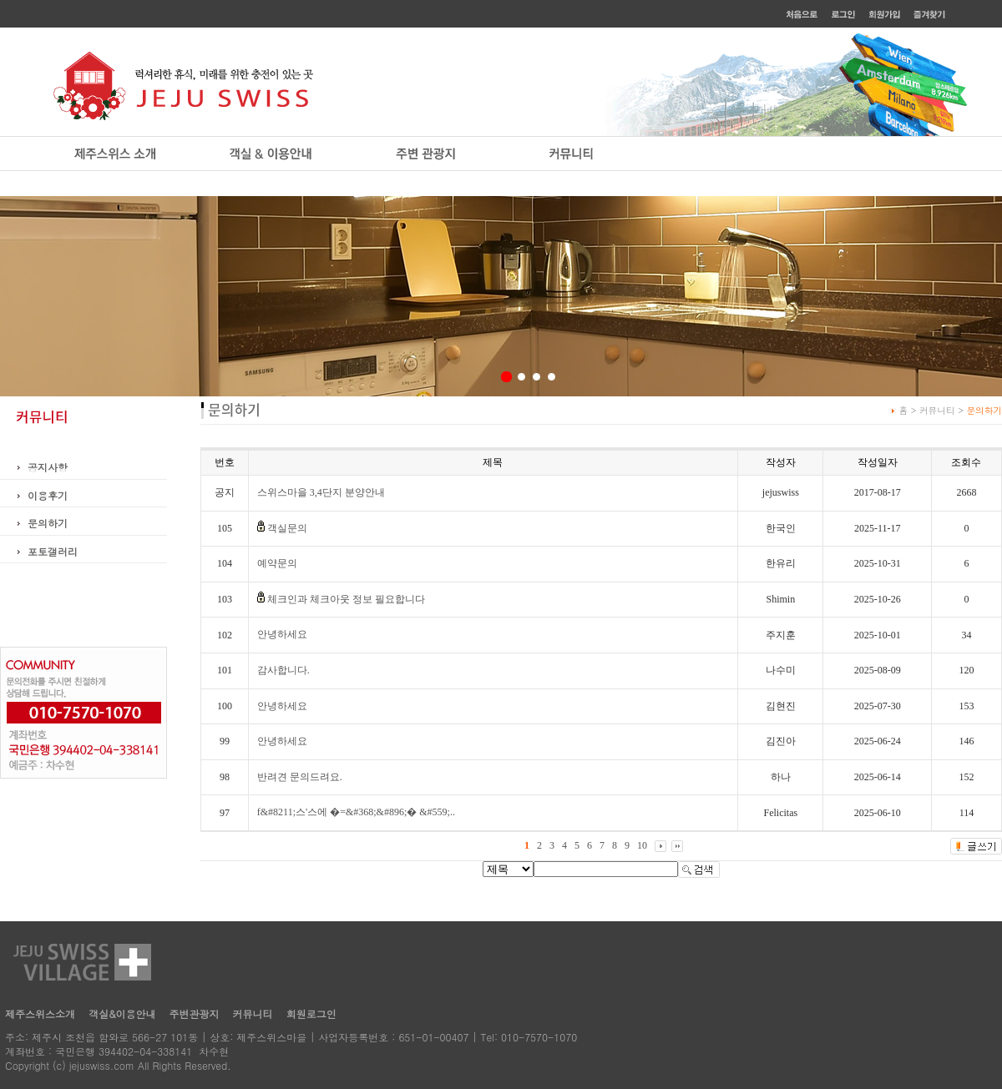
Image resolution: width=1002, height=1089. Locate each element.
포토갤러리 (53, 551)
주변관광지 (195, 1013)
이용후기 (48, 495)
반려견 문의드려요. (299, 777)
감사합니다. (283, 670)
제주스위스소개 (40, 1013)
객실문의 (287, 528)
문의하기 (48, 523)
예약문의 (277, 563)
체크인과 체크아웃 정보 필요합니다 (346, 599)
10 (642, 845)
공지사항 (48, 467)
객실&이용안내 (122, 1013)
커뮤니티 (253, 1013)
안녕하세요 (282, 634)
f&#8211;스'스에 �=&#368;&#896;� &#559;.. (356, 812)
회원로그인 (311, 1013)
